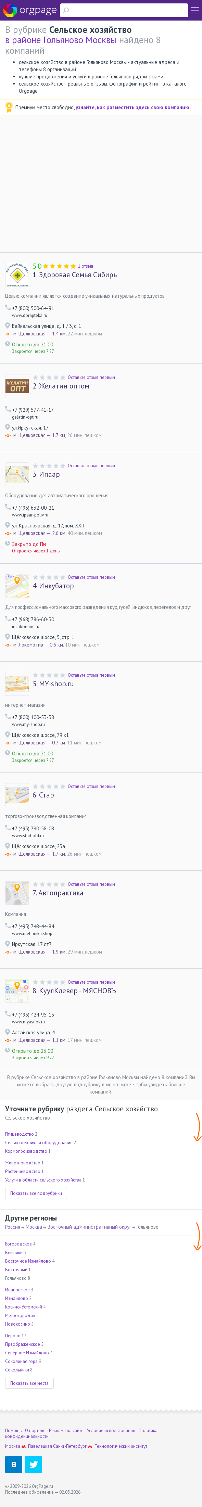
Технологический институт (120, 1446)
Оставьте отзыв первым (91, 377)
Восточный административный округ (89, 1227)
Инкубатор (53, 586)
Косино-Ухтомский (23, 1307)
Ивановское (17, 1290)
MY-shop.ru (53, 684)
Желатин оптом (61, 386)
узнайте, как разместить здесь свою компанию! (133, 107)
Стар (43, 795)
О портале (35, 1430)
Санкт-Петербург (70, 1446)
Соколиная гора (21, 1361)
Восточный (16, 1270)
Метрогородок (20, 1315)
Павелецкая (40, 1446)
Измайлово (16, 1298)
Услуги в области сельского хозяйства (43, 1180)
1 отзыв (85, 266)
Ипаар (46, 474)
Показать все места (29, 1383)
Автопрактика (58, 893)
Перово (13, 1336)
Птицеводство (19, 1134)
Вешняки (14, 1252)
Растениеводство (22, 1171)
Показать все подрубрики (36, 1193)
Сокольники (17, 1370)
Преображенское (22, 1344)
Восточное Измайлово (28, 1261)
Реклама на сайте (66, 1430)
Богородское (18, 1244)
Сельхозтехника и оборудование (39, 1143)
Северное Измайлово (27, 1353)
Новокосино (17, 1324)
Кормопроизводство (26, 1151)
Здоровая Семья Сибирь (75, 275)
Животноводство (22, 1163)
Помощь (13, 1430)
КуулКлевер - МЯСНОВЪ (74, 991)
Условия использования (111, 1430)
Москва (34, 1227)
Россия (12, 1227)
